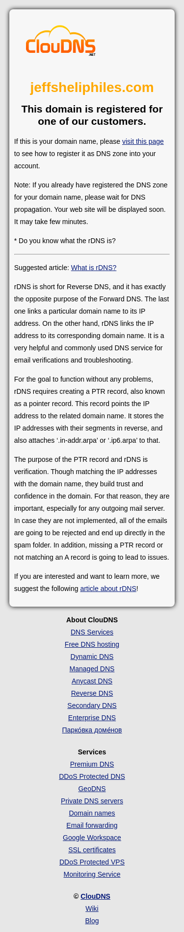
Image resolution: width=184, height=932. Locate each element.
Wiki (91, 908)
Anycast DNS (92, 681)
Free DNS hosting (92, 644)
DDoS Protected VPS (92, 862)
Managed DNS (92, 669)
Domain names (92, 813)
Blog (92, 921)
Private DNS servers (92, 801)
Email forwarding (91, 825)
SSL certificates (92, 850)
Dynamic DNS (92, 656)
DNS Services (92, 632)
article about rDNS (108, 588)
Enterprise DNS (92, 718)
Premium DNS (92, 764)
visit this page (143, 141)
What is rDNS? (94, 268)
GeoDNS (91, 789)
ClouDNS (95, 896)
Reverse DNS (92, 693)
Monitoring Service (92, 874)
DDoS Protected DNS (92, 776)
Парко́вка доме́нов (92, 730)
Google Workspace (92, 837)
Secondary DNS (91, 705)
